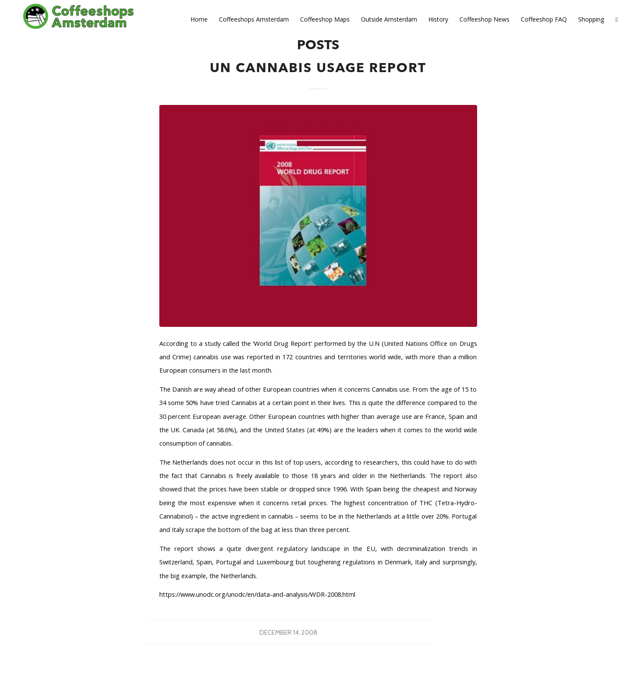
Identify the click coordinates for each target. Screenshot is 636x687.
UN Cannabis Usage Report (318, 68)
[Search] (616, 19)
